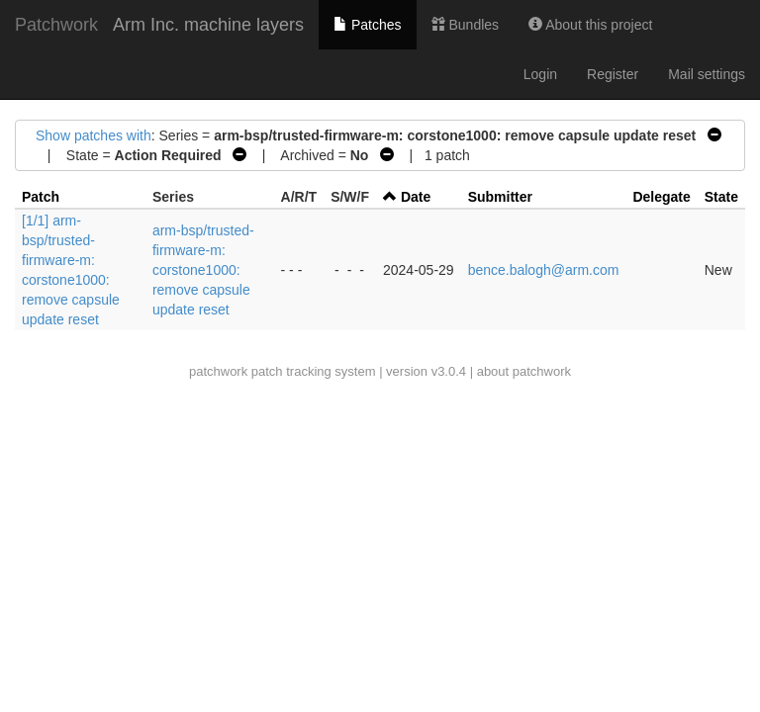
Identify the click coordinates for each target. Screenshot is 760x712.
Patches (367, 25)
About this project (590, 25)
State (721, 197)
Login (540, 74)
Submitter (500, 197)
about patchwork (524, 371)
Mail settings (706, 74)
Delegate (661, 197)
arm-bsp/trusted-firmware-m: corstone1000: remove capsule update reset (203, 269)
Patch (40, 197)
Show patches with (93, 135)
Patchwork (56, 25)
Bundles (465, 25)
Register (612, 74)
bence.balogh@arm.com (543, 270)
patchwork (218, 371)
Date (415, 197)
